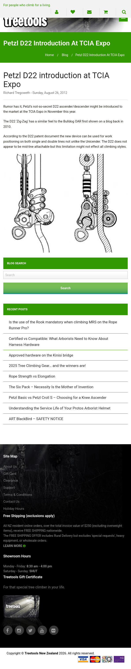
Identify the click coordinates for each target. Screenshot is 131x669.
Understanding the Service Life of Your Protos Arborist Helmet (59, 408)
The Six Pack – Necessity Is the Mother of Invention (51, 387)
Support (9, 488)
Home (49, 55)
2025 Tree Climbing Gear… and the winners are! (47, 365)
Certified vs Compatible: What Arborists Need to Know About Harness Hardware (58, 341)
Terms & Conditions (17, 495)
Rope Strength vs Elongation (32, 376)
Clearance (10, 481)
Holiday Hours (13, 509)
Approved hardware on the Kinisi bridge (41, 355)
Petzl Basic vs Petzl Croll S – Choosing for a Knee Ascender (57, 397)
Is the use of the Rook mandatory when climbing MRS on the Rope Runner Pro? (63, 325)
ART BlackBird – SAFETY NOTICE (36, 419)
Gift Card (9, 474)
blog (65, 55)
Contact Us (11, 502)
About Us (10, 467)
